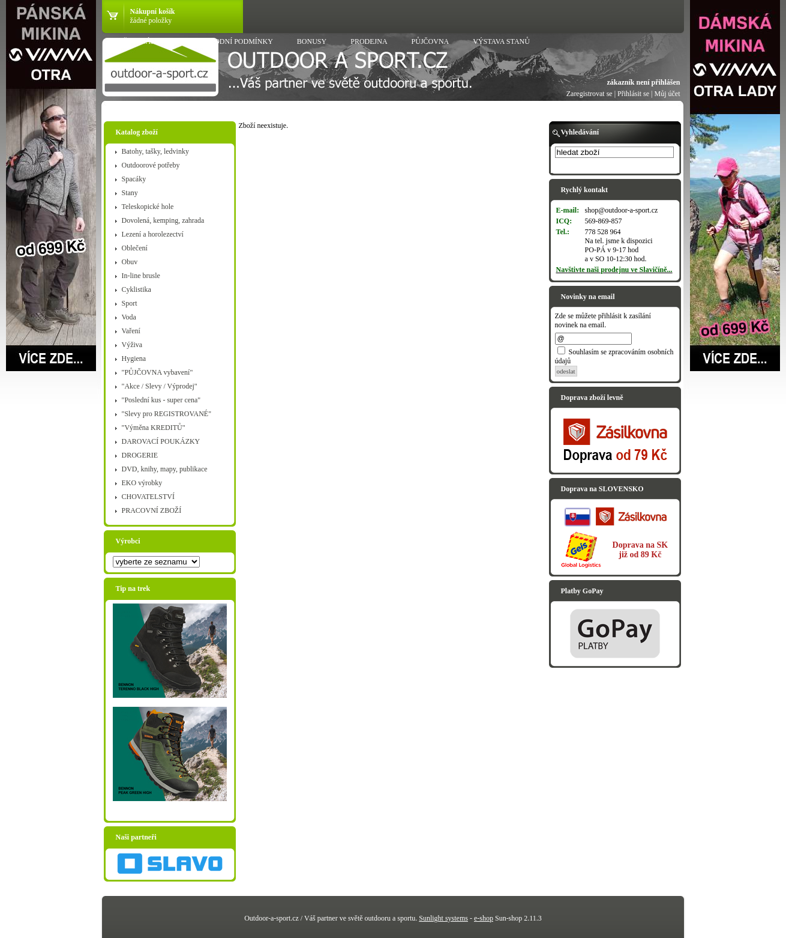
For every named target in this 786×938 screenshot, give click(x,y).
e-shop (483, 918)
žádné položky (151, 20)
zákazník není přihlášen (643, 82)
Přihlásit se (633, 93)
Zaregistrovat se (589, 93)
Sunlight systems (443, 918)
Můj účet (667, 93)
